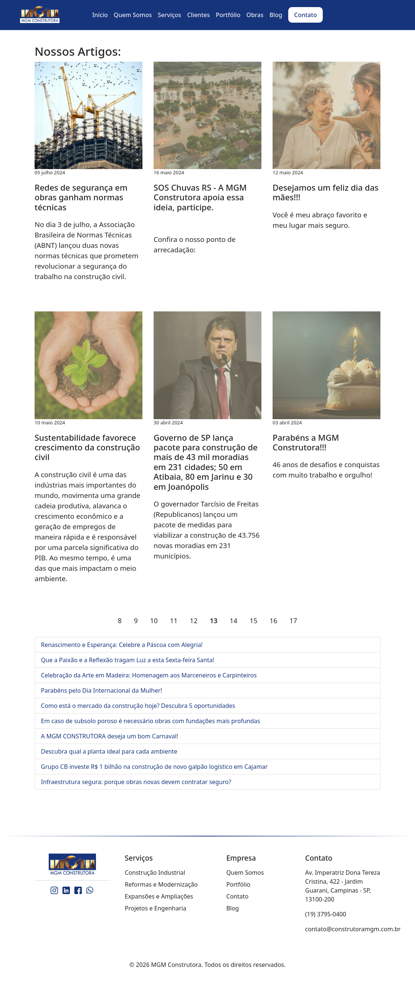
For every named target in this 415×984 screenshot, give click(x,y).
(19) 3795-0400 (325, 914)
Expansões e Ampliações (159, 896)
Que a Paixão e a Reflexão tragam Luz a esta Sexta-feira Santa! (127, 660)
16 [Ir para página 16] (273, 620)
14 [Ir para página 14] (234, 620)
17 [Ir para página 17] (293, 620)
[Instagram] (54, 890)
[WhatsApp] (90, 890)
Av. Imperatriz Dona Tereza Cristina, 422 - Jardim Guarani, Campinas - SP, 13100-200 (342, 885)
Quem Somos (245, 872)
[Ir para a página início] (93, 620)
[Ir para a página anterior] (105, 620)
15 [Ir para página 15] (253, 620)
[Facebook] (78, 890)
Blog (232, 908)
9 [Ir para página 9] (136, 620)
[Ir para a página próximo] (309, 620)
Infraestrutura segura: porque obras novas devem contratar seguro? (136, 782)
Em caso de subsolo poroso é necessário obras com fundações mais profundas (150, 721)
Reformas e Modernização (161, 884)
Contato (237, 896)
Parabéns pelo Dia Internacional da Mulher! (101, 690)
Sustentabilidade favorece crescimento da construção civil (87, 447)
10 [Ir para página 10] (154, 620)
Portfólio (238, 884)
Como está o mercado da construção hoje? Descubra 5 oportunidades (138, 706)
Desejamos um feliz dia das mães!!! (326, 192)
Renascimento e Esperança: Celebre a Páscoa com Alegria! (122, 645)
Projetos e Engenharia (155, 908)
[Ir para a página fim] (321, 620)
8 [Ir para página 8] (120, 620)
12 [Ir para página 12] (194, 620)
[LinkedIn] (66, 890)
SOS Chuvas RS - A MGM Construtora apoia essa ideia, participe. (200, 197)
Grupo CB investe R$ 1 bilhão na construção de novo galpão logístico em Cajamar (154, 767)
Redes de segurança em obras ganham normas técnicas (81, 197)
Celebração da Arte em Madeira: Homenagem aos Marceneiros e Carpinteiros (149, 675)
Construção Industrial (155, 872)
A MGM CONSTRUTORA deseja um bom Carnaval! (109, 736)
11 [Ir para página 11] (174, 620)
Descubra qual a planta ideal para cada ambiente (109, 751)
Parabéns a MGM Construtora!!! (306, 442)
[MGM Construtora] (72, 865)
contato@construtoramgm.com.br (353, 929)
